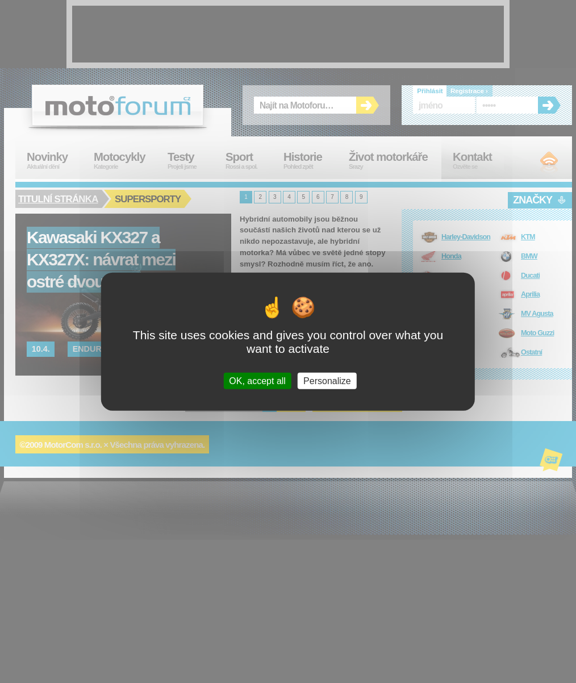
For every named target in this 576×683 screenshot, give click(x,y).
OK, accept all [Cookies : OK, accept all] (257, 380)
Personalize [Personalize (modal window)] (327, 380)
